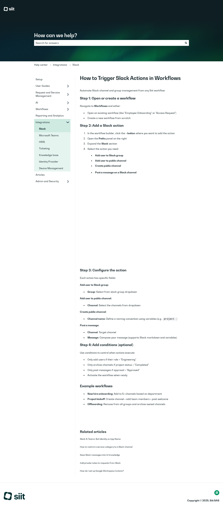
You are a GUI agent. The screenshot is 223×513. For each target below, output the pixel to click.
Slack (75, 64)
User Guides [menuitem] (43, 85)
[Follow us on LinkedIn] (216, 492)
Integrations (60, 64)
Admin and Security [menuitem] (47, 181)
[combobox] (108, 43)
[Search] (186, 43)
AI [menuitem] (37, 102)
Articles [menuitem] (40, 174)
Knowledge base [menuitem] (48, 155)
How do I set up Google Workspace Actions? (102, 470)
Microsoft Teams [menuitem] (49, 135)
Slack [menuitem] (42, 128)
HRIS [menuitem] (42, 141)
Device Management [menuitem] (51, 168)
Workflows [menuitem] (42, 109)
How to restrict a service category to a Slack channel (106, 446)
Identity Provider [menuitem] (48, 161)
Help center (41, 64)
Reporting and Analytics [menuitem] (50, 115)
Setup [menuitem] (39, 79)
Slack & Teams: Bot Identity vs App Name (100, 439)
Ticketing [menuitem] (44, 148)
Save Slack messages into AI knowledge (100, 455)
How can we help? (55, 35)
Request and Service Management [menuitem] (48, 94)
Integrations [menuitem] (43, 122)
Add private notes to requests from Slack (100, 463)
